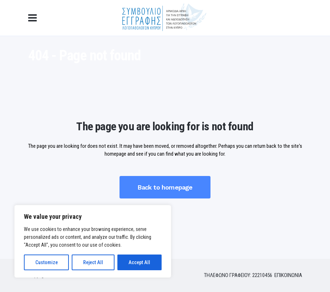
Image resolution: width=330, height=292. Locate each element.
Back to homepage (164, 187)
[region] (92, 241)
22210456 (262, 275)
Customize (46, 262)
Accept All (139, 262)
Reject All (93, 262)
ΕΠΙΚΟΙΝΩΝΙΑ (288, 275)
